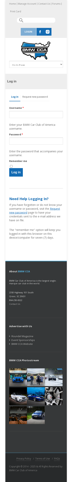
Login (28, 31)
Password (16, 134)
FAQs (57, 458)
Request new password (35, 96)
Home (12, 4)
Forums (56, 4)
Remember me (18, 161)
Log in (15, 96)
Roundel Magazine (21, 336)
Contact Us (44, 4)
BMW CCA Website (21, 344)
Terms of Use (42, 458)
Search (21, 20)
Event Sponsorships (22, 340)
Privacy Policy (24, 458)
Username (16, 108)
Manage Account (27, 4)
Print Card (15, 11)
